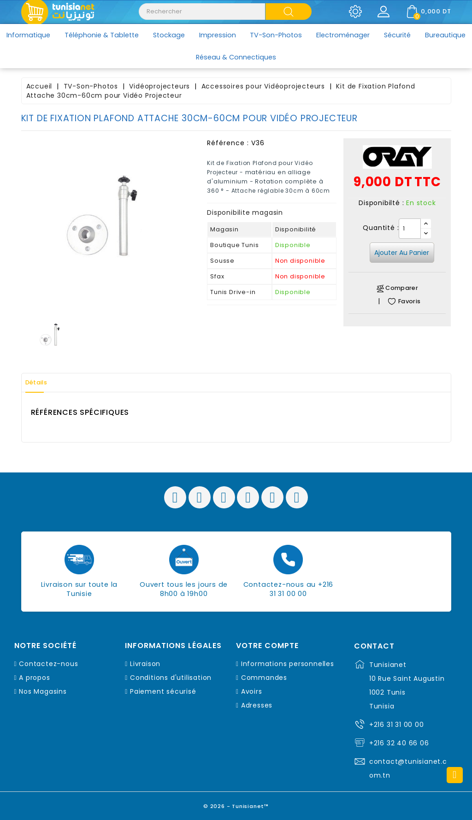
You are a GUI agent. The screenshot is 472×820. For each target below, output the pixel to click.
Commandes (264, 677)
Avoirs (251, 691)
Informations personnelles (287, 663)
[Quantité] (410, 228)
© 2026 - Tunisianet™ (236, 803)
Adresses (256, 705)
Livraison (145, 663)
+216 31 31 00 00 (396, 724)
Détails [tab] (41, 382)
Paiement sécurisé (163, 691)
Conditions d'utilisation (171, 677)
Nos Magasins (43, 691)
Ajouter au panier (401, 252)
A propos (34, 677)
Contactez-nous (48, 663)
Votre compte (267, 646)
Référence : (228, 142)
